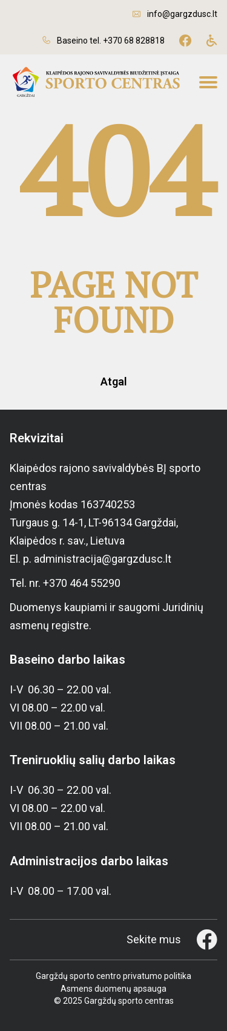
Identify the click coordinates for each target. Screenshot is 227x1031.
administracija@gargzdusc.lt (102, 558)
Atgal (113, 381)
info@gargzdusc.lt (182, 14)
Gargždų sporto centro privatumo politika (113, 976)
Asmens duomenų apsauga (113, 988)
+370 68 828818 (134, 40)
